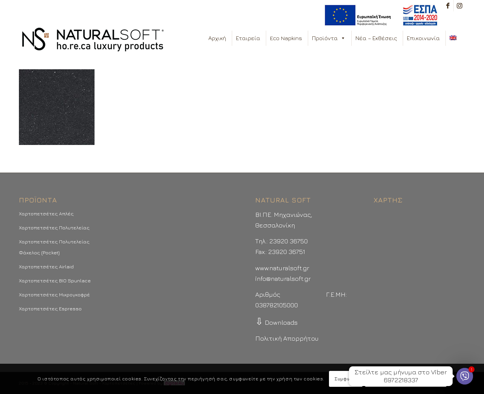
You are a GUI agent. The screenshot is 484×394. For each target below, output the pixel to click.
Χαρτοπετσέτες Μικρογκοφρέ (54, 294)
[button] (343, 38)
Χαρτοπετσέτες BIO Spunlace (55, 280)
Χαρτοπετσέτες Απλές (46, 213)
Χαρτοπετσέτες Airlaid (46, 266)
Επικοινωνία (423, 38)
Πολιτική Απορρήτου (286, 338)
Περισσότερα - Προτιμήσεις (406, 379)
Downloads (276, 322)
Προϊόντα (329, 38)
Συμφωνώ (346, 379)
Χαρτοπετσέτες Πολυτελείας (54, 227)
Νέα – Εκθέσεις (376, 38)
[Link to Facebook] (447, 5)
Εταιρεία (248, 38)
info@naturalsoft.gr (283, 278)
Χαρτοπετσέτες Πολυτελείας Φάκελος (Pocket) (54, 246)
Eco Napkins (286, 38)
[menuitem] (379, 15)
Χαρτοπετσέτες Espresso (50, 308)
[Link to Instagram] (459, 5)
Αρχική (217, 38)
